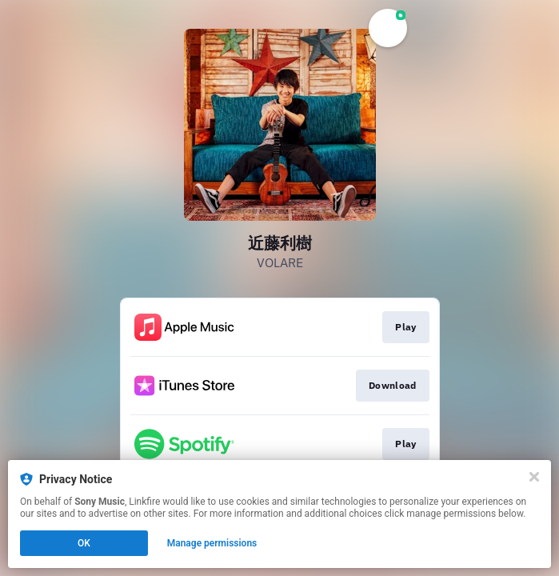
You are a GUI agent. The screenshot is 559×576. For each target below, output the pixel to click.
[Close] (534, 477)
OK (84, 543)
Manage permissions (212, 543)
